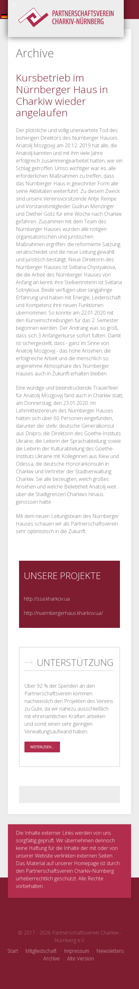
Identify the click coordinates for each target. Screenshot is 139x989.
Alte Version (78, 958)
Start (12, 951)
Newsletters (108, 951)
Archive (49, 958)
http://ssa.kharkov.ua (47, 598)
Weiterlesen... (42, 746)
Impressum (74, 951)
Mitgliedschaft (38, 951)
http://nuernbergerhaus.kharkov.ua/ (63, 612)
